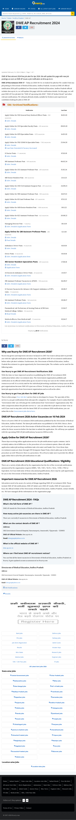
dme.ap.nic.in (8, 548)
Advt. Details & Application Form (19, 227)
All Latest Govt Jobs (9, 785)
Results (21, 37)
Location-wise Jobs (40, 781)
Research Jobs (67, 789)
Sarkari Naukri (14, 781)
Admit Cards (23, 789)
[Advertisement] (38, 56)
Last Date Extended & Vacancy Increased (22, 148)
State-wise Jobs (26, 781)
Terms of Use (7, 808)
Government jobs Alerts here (24, 411)
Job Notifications (9, 37)
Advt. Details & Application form (18, 257)
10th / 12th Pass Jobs (28, 793)
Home (5, 781)
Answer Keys (34, 789)
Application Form (13, 268)
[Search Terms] (38, 14)
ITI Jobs (5, 793)
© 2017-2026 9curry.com (11, 815)
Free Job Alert (22, 397)
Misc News (44, 789)
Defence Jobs (56, 785)
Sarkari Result (54, 781)
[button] (38, 104)
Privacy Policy (19, 808)
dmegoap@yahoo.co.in (16, 538)
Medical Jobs (15, 793)
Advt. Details (11, 121)
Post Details (11, 240)
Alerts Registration (25, 785)
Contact (28, 808)
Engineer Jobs (55, 789)
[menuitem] (6, 8)
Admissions (37, 785)
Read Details (11, 314)
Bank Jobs (47, 785)
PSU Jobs (6, 789)
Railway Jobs (68, 785)
